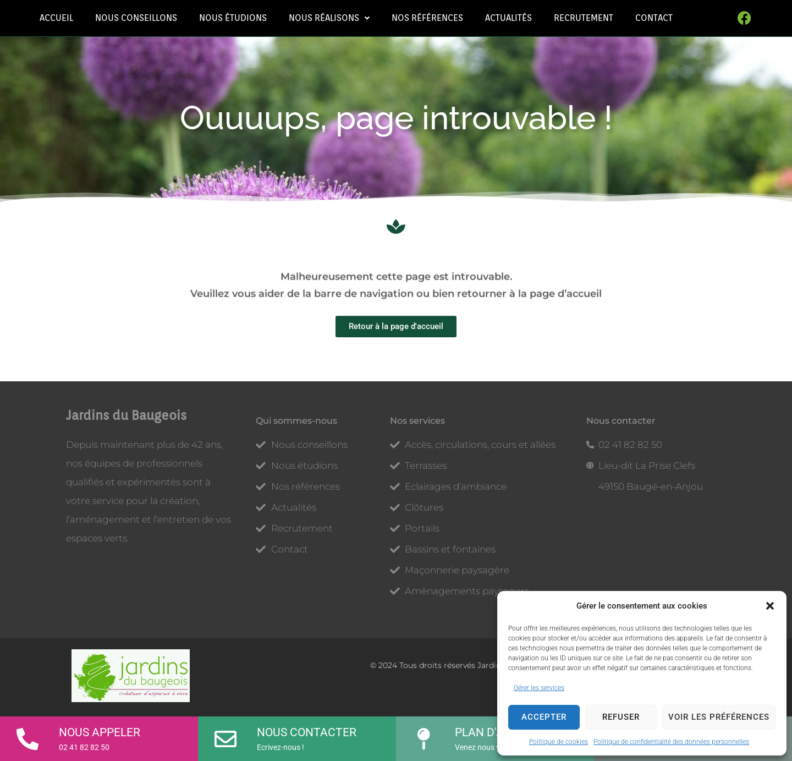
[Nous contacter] (226, 735)
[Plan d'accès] (424, 735)
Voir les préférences (718, 717)
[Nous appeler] (27, 735)
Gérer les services (539, 688)
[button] (770, 605)
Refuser (621, 717)
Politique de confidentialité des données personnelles (671, 742)
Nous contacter (306, 732)
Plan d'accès (493, 732)
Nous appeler (99, 732)
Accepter (543, 717)
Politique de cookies (558, 742)
